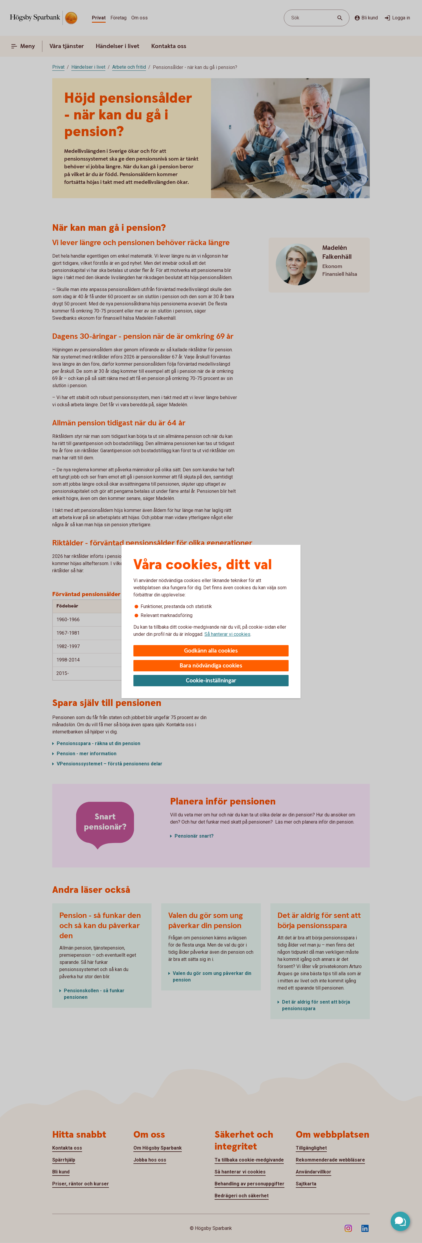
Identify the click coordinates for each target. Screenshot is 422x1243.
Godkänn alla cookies (211, 651)
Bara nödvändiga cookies (211, 666)
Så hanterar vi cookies (227, 634)
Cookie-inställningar (211, 680)
